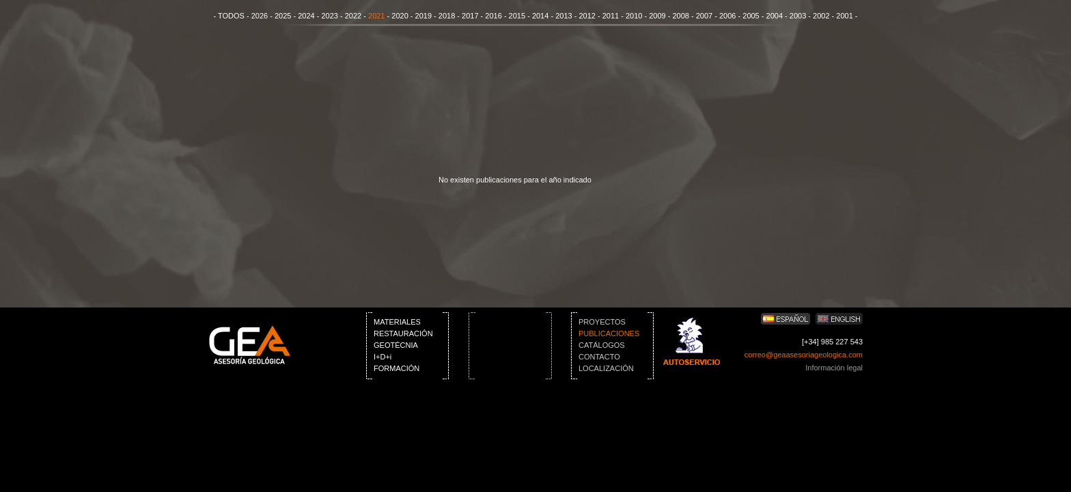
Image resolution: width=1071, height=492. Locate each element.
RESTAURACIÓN (403, 333)
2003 (798, 16)
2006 (727, 16)
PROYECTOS (602, 322)
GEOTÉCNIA (396, 345)
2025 (283, 16)
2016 (493, 16)
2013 (563, 16)
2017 (470, 16)
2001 (844, 16)
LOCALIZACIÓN (606, 368)
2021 (376, 16)
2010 (634, 16)
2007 (704, 16)
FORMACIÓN (396, 368)
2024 (306, 16)
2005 (750, 16)
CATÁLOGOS (602, 345)
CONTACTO (599, 357)
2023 (329, 16)
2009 (657, 16)
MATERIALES (397, 322)
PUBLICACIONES (609, 333)
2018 (447, 16)
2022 (353, 16)
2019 (423, 16)
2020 (399, 16)
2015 (517, 16)
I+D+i (382, 357)
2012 (587, 16)
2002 (821, 16)
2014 (540, 16)
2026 (259, 16)
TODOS (231, 16)
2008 (680, 16)
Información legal (834, 368)
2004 (774, 16)
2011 (610, 16)
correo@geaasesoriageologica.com (804, 355)
